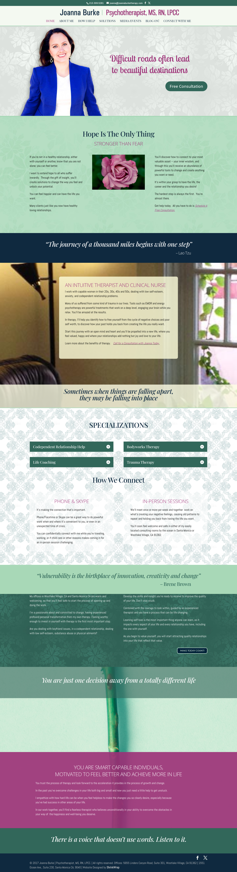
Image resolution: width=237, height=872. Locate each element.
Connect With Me (177, 22)
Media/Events (130, 22)
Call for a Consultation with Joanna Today (136, 343)
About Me (66, 22)
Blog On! (152, 22)
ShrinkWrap (113, 867)
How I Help (86, 22)
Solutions (107, 22)
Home (50, 22)
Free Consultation (186, 86)
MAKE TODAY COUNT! (192, 650)
